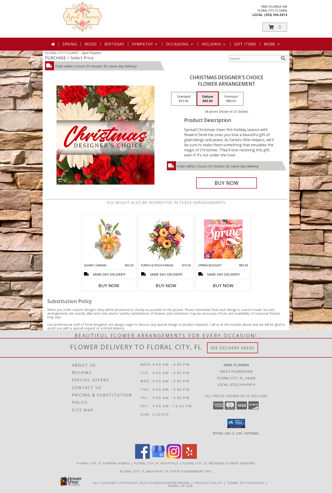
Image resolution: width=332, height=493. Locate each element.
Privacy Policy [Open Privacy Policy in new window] (208, 483)
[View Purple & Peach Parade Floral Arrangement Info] (166, 239)
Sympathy (145, 44)
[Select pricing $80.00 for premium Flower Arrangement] (231, 99)
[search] (283, 58)
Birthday (114, 44)
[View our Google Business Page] (158, 457)
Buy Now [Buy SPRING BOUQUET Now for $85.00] (223, 286)
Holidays (214, 44)
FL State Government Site (189, 471)
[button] (275, 27)
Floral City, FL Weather (141, 471)
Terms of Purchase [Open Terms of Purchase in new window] (245, 483)
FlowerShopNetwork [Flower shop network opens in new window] (169, 483)
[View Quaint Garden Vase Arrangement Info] (109, 239)
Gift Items (245, 44)
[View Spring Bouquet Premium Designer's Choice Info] (223, 239)
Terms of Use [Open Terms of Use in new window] (180, 486)
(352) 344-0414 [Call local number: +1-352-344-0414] (275, 14)
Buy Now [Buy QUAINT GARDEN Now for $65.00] (108, 286)
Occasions (180, 44)
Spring (69, 44)
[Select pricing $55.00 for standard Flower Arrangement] (183, 99)
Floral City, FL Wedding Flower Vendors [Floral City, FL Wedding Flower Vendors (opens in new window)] (218, 463)
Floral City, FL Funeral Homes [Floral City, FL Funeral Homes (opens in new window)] (103, 463)
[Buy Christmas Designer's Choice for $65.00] (226, 183)
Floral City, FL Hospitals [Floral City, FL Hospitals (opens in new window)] (156, 463)
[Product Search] (254, 58)
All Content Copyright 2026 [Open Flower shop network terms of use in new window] (120, 483)
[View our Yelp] (189, 457)
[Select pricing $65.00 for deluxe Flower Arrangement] (207, 99)
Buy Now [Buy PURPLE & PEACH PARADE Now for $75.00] (166, 286)
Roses (91, 44)
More (272, 44)
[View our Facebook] (142, 457)
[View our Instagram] (173, 457)
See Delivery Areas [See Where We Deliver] (232, 347)
